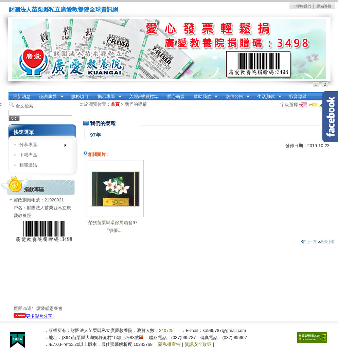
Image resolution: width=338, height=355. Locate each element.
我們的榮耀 (136, 104)
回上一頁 (309, 242)
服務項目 (80, 96)
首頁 (115, 104)
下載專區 (28, 154)
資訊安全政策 (198, 344)
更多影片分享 (33, 316)
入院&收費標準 (144, 96)
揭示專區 (107, 96)
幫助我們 (203, 96)
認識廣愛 (49, 96)
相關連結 (28, 164)
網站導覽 (324, 6)
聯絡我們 (303, 6)
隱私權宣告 (169, 344)
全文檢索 (24, 106)
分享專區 (40, 146)
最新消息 (22, 96)
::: (294, 6)
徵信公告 (235, 96)
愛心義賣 (176, 96)
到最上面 (326, 242)
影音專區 (298, 96)
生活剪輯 (267, 96)
